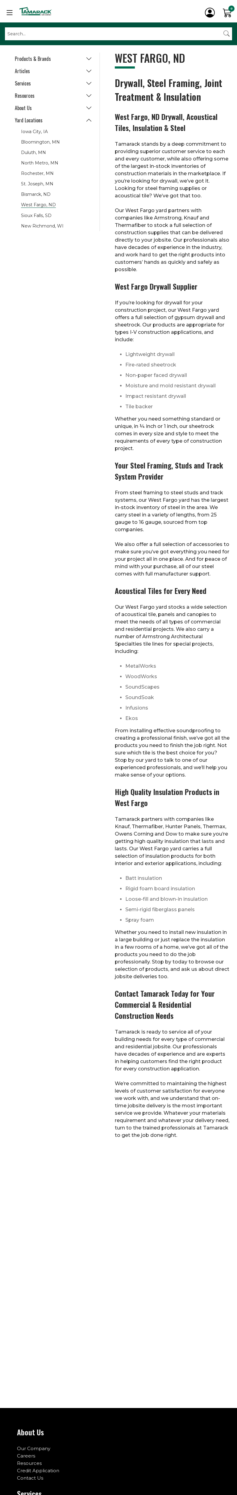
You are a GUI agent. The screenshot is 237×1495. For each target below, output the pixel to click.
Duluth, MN (33, 152)
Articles (22, 71)
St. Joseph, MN (37, 184)
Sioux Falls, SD (36, 215)
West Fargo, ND (38, 205)
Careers (26, 1456)
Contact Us (30, 1478)
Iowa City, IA (34, 131)
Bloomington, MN (40, 142)
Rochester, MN (37, 173)
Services (23, 83)
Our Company (33, 1448)
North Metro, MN (39, 163)
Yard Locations (29, 120)
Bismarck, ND (36, 194)
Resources (25, 95)
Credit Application (38, 1470)
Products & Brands (33, 58)
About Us (23, 108)
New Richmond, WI (42, 226)
